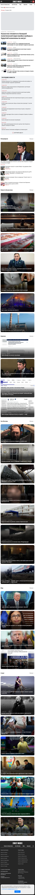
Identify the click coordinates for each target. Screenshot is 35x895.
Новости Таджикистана (22, 862)
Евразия (25, 4)
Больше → (32, 138)
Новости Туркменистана (23, 860)
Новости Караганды (5, 860)
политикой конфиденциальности (9, 889)
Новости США (20, 863)
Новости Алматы (4, 852)
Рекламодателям (4, 871)
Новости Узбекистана (22, 856)
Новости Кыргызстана (22, 858)
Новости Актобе (4, 858)
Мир (20, 4)
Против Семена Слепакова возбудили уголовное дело (14, 129)
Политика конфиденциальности (5, 877)
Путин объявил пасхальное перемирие (11, 119)
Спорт (31, 4)
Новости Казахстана (5, 4)
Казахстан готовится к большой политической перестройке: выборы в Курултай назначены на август (16, 93)
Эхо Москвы (14, 4)
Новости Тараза (4, 862)
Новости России (21, 854)
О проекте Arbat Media (5, 869)
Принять (17, 891)
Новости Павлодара (5, 864)
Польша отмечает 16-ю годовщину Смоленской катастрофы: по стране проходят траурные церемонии (17, 82)
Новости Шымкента (5, 856)
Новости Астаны (4, 854)
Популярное (4, 139)
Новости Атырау (4, 866)
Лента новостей (21, 852)
